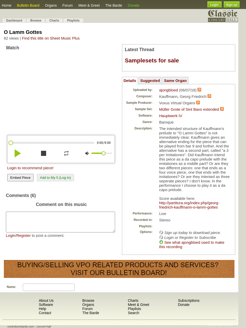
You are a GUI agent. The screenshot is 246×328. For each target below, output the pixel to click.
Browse (35, 20)
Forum (67, 5)
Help (42, 309)
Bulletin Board (28, 5)
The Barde (113, 5)
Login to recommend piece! (30, 168)
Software (46, 305)
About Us (46, 300)
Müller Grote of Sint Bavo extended (189, 109)
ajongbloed (168, 90)
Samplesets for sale (152, 60)
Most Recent (225, 324)
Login (214, 5)
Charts (54, 20)
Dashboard (14, 20)
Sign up (231, 5)
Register (23, 239)
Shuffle (211, 324)
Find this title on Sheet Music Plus (51, 38)
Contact (45, 313)
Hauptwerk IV (170, 116)
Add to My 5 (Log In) (55, 178)
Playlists (73, 20)
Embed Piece (20, 178)
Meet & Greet (89, 5)
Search (133, 313)
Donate (133, 5)
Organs (51, 5)
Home (6, 5)
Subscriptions (188, 300)
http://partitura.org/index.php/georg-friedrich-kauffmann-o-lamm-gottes (189, 205)
